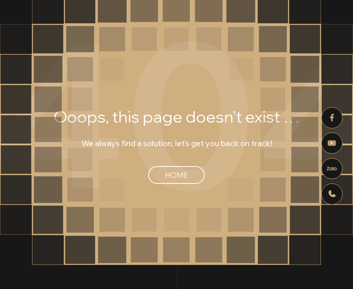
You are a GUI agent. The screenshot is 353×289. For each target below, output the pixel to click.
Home (176, 175)
